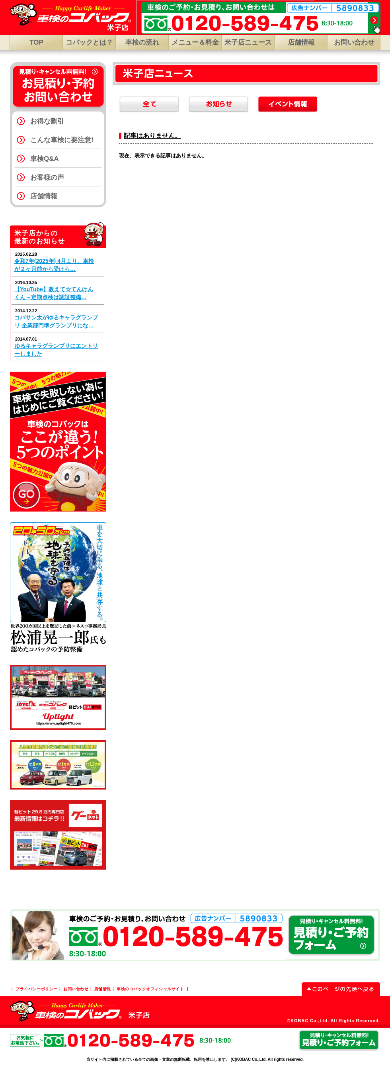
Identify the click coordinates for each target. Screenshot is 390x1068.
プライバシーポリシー (37, 989)
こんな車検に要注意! (62, 140)
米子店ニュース (248, 42)
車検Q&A (44, 159)
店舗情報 (301, 42)
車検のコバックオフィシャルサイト (150, 989)
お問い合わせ (354, 42)
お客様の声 (47, 177)
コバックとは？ (89, 42)
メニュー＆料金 (195, 42)
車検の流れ (142, 42)
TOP (36, 42)
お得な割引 (47, 121)
